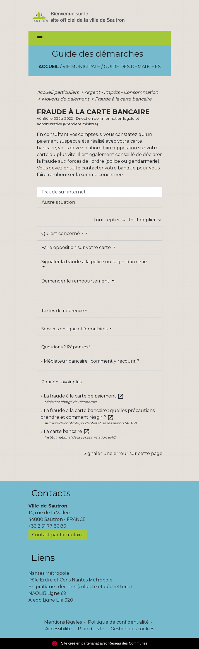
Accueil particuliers (58, 92)
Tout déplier (145, 219)
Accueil (49, 66)
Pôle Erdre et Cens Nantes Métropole (70, 580)
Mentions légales (63, 622)
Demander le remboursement (76, 281)
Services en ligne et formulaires (75, 328)
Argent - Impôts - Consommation (121, 92)
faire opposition (120, 147)
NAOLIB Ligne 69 (47, 593)
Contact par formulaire (57, 534)
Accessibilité (58, 628)
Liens (43, 557)
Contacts (51, 493)
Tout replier (110, 219)
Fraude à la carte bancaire (123, 99)
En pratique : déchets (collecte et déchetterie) (80, 586)
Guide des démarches (132, 66)
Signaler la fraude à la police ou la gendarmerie (94, 261)
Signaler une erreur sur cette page (123, 453)
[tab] (99, 191)
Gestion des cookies (132, 628)
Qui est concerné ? (63, 233)
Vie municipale (81, 66)
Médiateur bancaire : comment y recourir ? (91, 361)
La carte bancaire (67, 431)
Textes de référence (62, 310)
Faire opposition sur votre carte (76, 247)
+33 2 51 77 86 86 (47, 526)
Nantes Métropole (48, 573)
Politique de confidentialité (118, 622)
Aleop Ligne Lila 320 (50, 600)
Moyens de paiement (66, 99)
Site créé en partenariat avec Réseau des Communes (99, 643)
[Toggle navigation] (40, 38)
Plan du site (91, 628)
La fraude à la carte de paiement (84, 396)
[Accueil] (88, 15)
